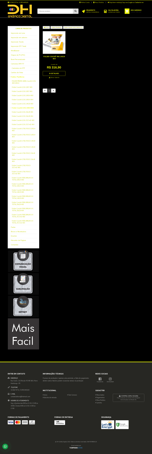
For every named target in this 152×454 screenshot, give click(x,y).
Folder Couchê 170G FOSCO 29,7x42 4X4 (21, 173)
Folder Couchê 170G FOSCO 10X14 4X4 (23, 136)
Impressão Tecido (17, 42)
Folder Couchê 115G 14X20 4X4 (22, 108)
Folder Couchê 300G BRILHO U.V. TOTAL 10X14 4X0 (22, 179)
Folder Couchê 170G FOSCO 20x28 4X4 (23, 160)
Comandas (14, 245)
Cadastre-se (139, 2)
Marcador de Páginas (18, 240)
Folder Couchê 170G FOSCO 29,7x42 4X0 (21, 166)
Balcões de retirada (50, 397)
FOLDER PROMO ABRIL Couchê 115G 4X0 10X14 (24, 82)
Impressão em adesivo (19, 37)
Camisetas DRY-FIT (17, 64)
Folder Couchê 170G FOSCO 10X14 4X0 (23, 130)
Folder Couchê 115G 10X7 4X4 (22, 91)
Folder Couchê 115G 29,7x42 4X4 (23, 124)
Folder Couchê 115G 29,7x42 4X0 (23, 120)
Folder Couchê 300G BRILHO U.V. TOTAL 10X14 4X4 (22, 185)
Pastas (13, 227)
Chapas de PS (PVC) (18, 55)
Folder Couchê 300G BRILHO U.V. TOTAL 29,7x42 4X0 (22, 216)
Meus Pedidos (98, 2)
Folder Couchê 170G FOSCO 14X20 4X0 (23, 142)
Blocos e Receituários (18, 231)
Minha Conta (84, 2)
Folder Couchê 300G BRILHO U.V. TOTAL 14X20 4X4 (22, 197)
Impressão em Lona (18, 33)
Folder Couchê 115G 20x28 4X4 (22, 116)
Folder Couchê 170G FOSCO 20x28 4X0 (23, 154)
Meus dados (99, 395)
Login (130, 2)
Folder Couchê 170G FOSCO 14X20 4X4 (23, 148)
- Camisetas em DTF (18, 68)
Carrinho (98, 403)
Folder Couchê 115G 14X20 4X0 (22, 104)
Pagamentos (99, 397)
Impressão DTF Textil (18, 46)
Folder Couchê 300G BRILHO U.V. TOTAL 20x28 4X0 (22, 203)
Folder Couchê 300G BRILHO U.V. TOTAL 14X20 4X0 (22, 191)
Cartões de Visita (17, 72)
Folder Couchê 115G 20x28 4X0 (22, 112)
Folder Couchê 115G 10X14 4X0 (22, 95)
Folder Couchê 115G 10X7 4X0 (22, 87)
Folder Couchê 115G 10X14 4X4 (22, 100)
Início (46, 27)
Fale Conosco (72, 395)
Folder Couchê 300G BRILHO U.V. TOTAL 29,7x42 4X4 (22, 222)
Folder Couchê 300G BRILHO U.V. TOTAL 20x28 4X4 (22, 210)
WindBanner (15, 51)
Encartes (14, 236)
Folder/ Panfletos (17, 77)
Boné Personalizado (18, 59)
